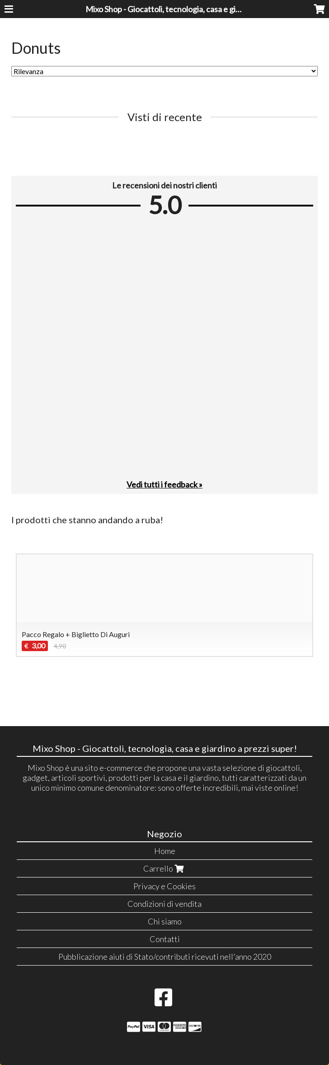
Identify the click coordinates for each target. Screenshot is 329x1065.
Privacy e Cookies (164, 886)
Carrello (164, 868)
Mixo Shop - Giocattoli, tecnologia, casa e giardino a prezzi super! (197, 9)
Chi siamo (165, 921)
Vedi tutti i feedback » (164, 484)
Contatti (165, 939)
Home (164, 851)
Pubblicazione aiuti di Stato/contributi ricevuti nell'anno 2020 (164, 957)
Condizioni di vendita (164, 904)
